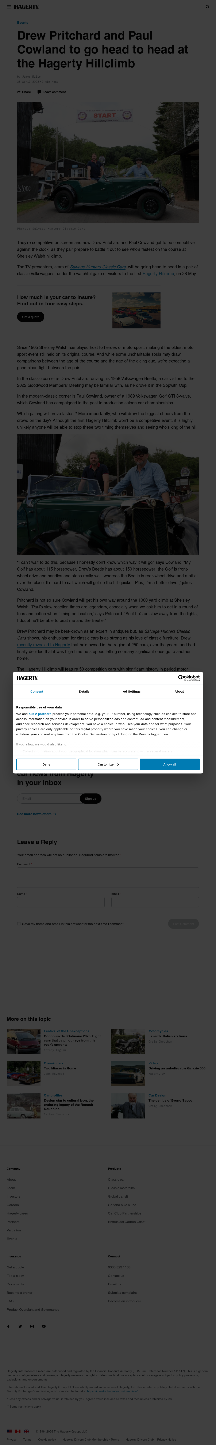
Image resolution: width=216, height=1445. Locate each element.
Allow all (169, 764)
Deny (46, 764)
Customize (108, 764)
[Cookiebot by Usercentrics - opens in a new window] (181, 678)
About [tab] (179, 691)
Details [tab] (84, 691)
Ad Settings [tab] (131, 691)
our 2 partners (40, 714)
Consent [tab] (36, 691)
